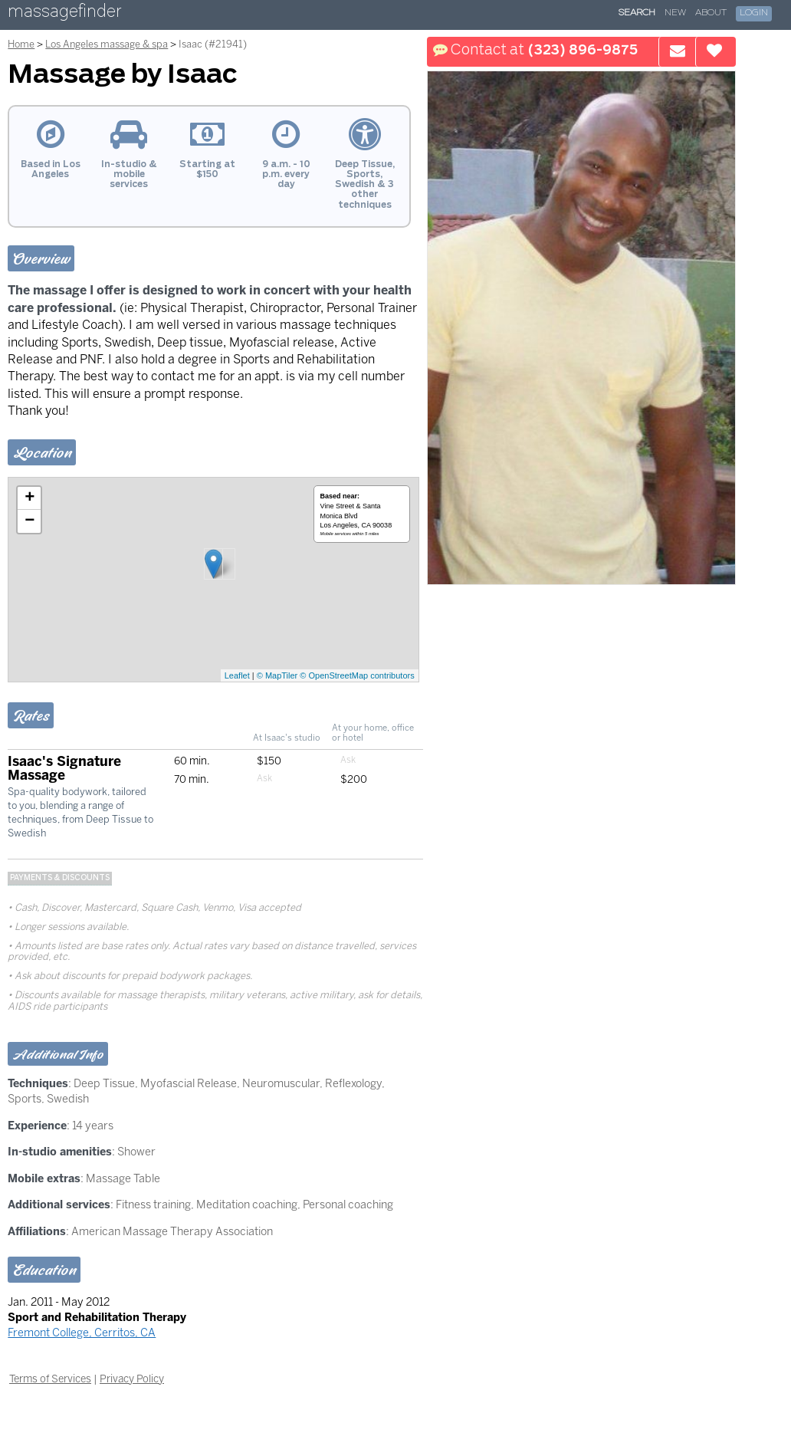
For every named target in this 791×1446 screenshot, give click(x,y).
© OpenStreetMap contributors (357, 675)
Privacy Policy (132, 1378)
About (711, 13)
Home (21, 44)
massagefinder (64, 14)
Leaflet (237, 675)
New (675, 13)
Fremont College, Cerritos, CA (82, 1332)
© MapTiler (277, 675)
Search (637, 13)
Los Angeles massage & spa (106, 44)
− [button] (29, 521)
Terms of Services (50, 1378)
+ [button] (29, 498)
